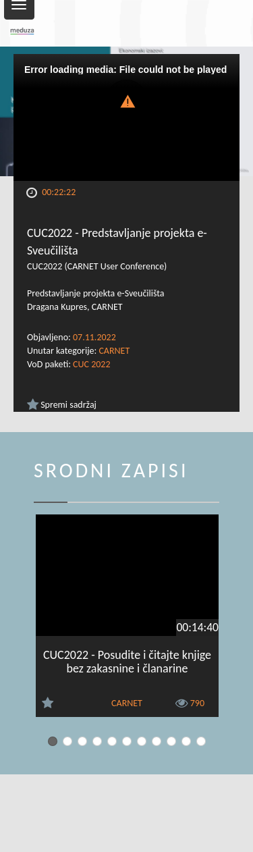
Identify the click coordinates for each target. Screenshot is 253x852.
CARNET (114, 350)
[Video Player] (126, 117)
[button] (127, 100)
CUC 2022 (91, 364)
